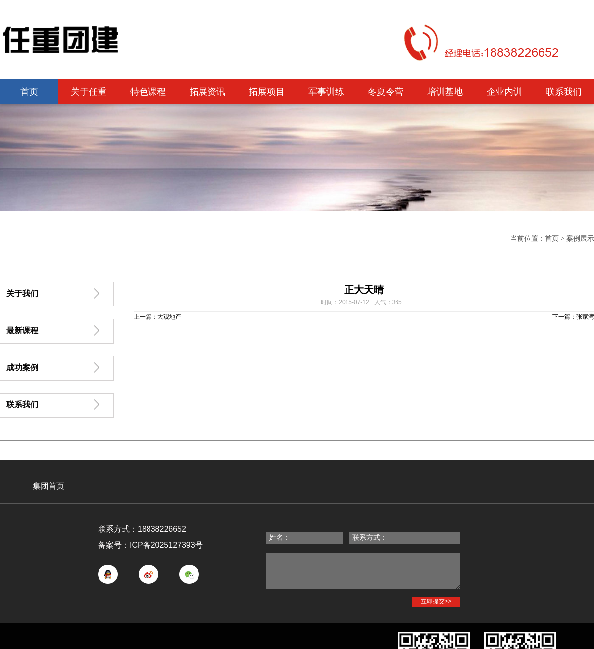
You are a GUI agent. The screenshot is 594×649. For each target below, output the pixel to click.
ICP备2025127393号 (166, 545)
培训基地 (445, 92)
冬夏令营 (385, 92)
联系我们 (564, 92)
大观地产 (169, 316)
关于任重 (88, 92)
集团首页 (48, 486)
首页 (29, 92)
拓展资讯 (207, 92)
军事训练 (326, 92)
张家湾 (585, 316)
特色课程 (148, 92)
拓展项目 (267, 92)
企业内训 (504, 92)
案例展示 (580, 238)
